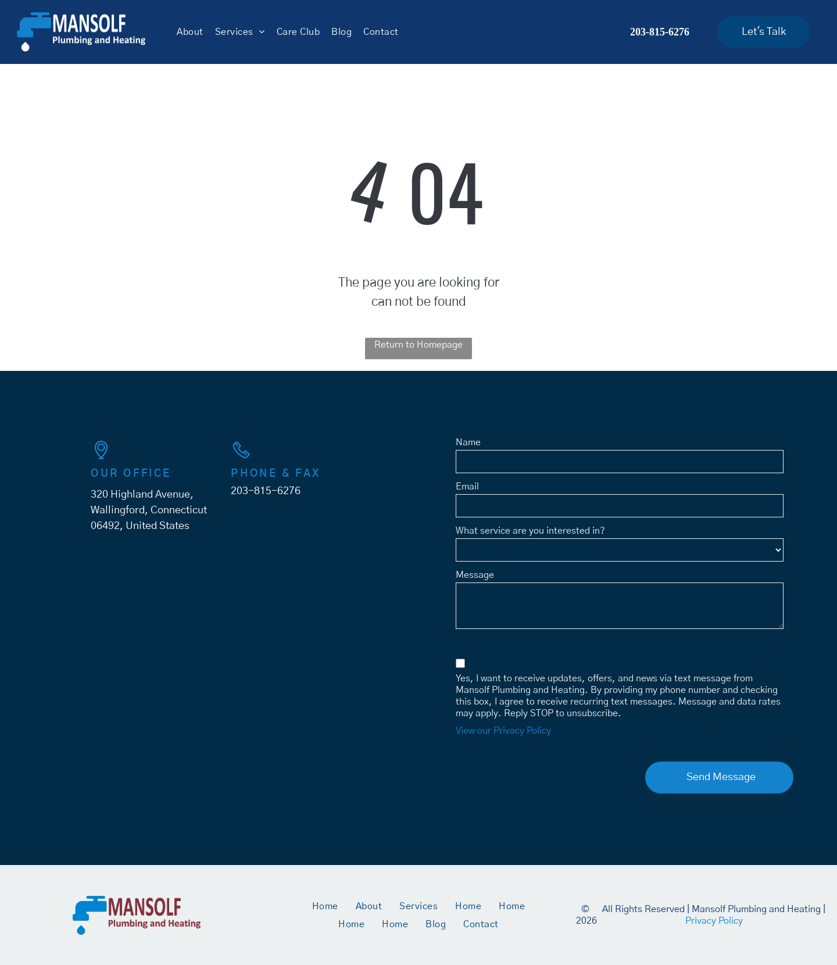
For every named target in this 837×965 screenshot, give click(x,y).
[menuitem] (190, 32)
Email (467, 486)
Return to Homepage (418, 344)
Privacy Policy (714, 920)
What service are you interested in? (530, 530)
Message (475, 575)
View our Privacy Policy (503, 730)
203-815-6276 (266, 491)
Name (468, 442)
